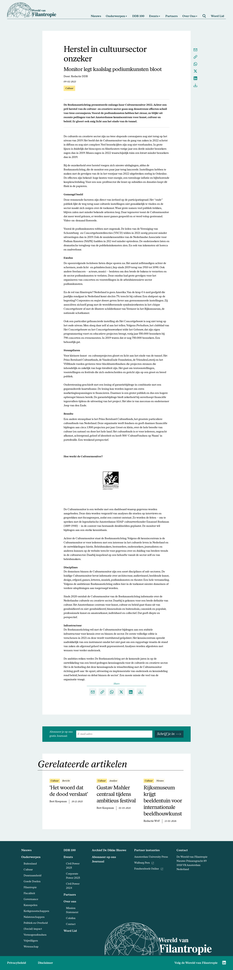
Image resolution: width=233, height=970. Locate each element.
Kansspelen (30, 905)
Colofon (70, 918)
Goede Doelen (32, 881)
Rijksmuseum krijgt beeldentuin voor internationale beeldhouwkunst (163, 801)
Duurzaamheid (32, 875)
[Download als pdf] (195, 85)
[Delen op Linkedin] (195, 78)
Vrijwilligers (31, 940)
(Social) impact (33, 929)
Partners (70, 894)
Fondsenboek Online (148, 868)
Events (68, 857)
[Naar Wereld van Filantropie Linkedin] (224, 962)
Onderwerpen (31, 857)
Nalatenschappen (34, 917)
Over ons (70, 901)
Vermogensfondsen (35, 935)
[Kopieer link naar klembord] (195, 56)
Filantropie (30, 887)
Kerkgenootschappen (36, 911)
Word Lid (70, 931)
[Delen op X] (195, 71)
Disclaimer (45, 963)
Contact (70, 924)
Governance (31, 899)
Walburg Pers (144, 863)
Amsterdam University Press (151, 857)
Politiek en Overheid (36, 923)
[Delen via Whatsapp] (195, 64)
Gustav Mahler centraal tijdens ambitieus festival (116, 794)
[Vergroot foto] (116, 480)
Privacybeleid (16, 963)
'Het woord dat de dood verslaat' (68, 791)
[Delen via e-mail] (195, 49)
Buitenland (30, 863)
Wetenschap (31, 946)
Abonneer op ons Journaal (104, 859)
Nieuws (26, 850)
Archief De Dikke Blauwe (109, 850)
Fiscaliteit (29, 893)
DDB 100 (70, 850)
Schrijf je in (169, 734)
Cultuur (28, 869)
